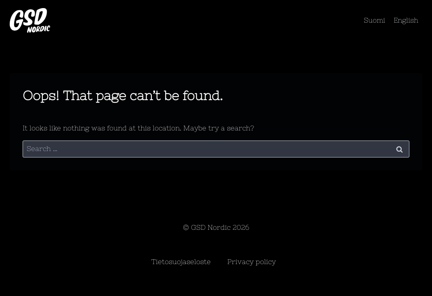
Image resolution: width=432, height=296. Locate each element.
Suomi (374, 20)
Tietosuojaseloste (181, 262)
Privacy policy (251, 262)
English (406, 20)
